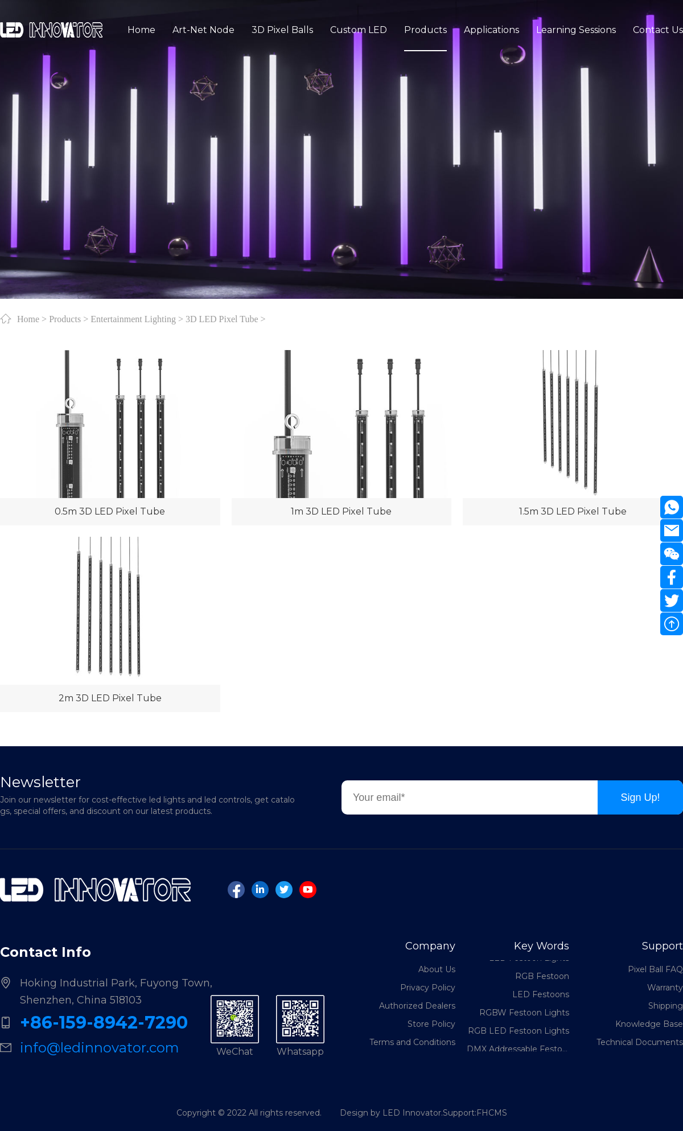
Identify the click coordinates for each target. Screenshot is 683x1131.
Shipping (665, 1006)
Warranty (665, 987)
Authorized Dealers (417, 1006)
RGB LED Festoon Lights (518, 1032)
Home (28, 318)
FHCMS (491, 1113)
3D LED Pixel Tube (222, 318)
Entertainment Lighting (133, 318)
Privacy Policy (427, 987)
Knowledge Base (649, 1024)
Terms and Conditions (412, 1042)
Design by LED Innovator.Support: (408, 1113)
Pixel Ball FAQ (655, 969)
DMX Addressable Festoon (518, 1051)
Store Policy (431, 1024)
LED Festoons (540, 996)
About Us (436, 969)
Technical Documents (639, 1042)
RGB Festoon (542, 978)
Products (65, 318)
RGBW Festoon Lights (524, 1014)
